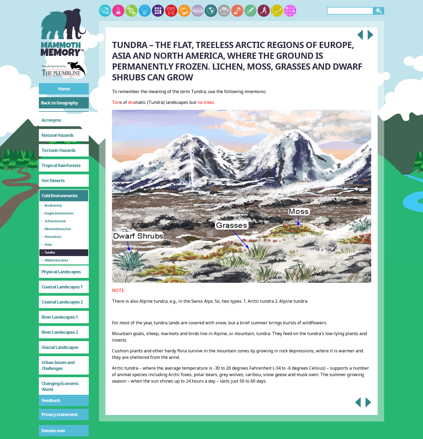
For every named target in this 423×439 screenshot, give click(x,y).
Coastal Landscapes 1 (62, 204)
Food (46, 343)
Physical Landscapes (61, 189)
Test (46, 389)
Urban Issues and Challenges (58, 283)
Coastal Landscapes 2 (62, 220)
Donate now (53, 431)
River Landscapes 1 (60, 235)
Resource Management (55, 325)
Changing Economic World (60, 304)
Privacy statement (60, 414)
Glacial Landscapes (60, 265)
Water (48, 358)
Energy (48, 373)
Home (64, 89)
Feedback (51, 400)
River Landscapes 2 (60, 250)
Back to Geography (59, 103)
